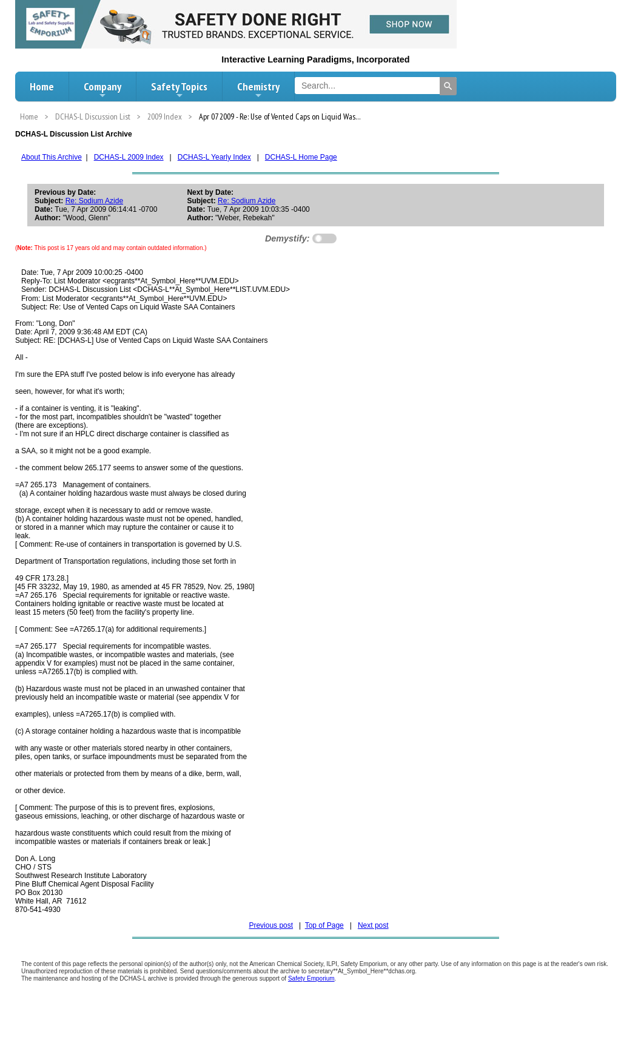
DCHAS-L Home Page (301, 157)
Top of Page (324, 925)
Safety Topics (179, 89)
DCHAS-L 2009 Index (129, 157)
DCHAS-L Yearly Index (214, 157)
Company (102, 89)
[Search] (448, 86)
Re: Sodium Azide (94, 201)
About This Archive (51, 157)
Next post (373, 925)
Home (42, 86)
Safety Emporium (311, 978)
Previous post (271, 925)
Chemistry (258, 89)
